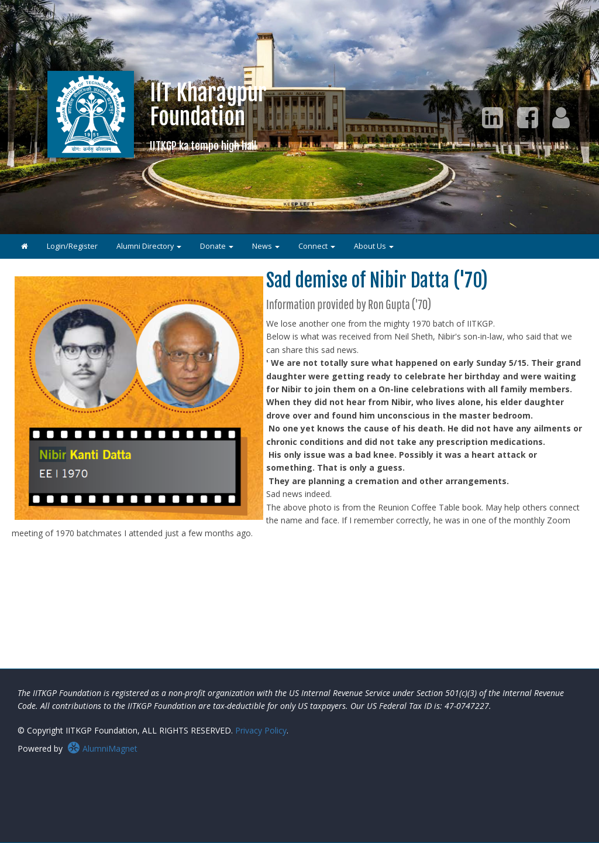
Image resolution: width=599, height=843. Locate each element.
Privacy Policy (261, 730)
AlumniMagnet (102, 748)
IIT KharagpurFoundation (208, 115)
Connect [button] (316, 246)
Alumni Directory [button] (148, 246)
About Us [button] (374, 246)
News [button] (266, 246)
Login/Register (72, 246)
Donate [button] (216, 246)
